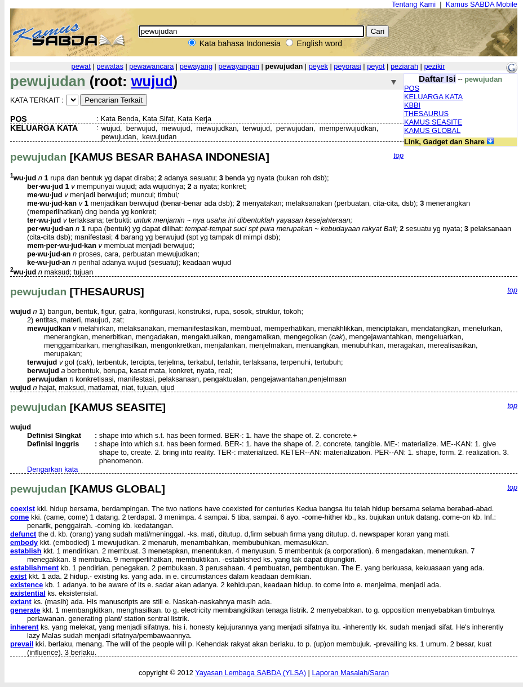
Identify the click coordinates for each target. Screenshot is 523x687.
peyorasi (347, 66)
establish (25, 551)
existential (28, 593)
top (398, 155)
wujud (152, 81)
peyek (318, 66)
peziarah (404, 66)
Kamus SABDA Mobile (481, 4)
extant (21, 601)
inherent (24, 627)
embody (24, 542)
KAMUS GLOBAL (432, 130)
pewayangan (238, 66)
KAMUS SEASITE (433, 122)
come (19, 517)
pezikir (434, 66)
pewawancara (151, 66)
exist (18, 576)
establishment (34, 568)
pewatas (109, 66)
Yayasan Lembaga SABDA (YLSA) (250, 672)
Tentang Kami (414, 4)
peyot (375, 66)
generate (25, 610)
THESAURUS (426, 113)
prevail (21, 644)
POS (411, 88)
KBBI (412, 105)
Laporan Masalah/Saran (350, 672)
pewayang (196, 66)
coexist (22, 508)
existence (26, 584)
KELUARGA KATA (433, 96)
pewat (81, 66)
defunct (23, 534)
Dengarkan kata (52, 469)
